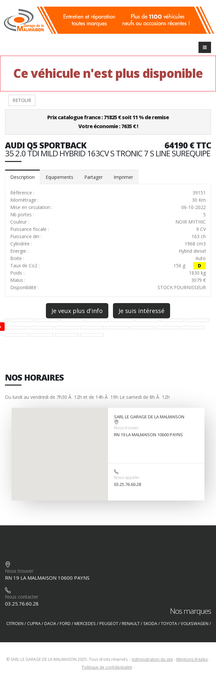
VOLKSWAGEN (194, 623)
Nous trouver (126, 428)
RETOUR (22, 100)
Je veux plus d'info (77, 311)
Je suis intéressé (141, 311)
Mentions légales (192, 659)
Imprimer (123, 177)
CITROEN (14, 623)
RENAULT (131, 623)
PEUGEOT (108, 623)
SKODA (150, 623)
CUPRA (34, 623)
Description (22, 177)
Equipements (59, 177)
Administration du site (152, 659)
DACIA (50, 623)
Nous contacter (21, 597)
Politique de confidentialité (107, 667)
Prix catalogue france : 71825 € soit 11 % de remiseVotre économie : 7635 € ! (108, 122)
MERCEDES (85, 623)
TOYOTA (169, 623)
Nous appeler (127, 477)
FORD (65, 623)
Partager (93, 177)
